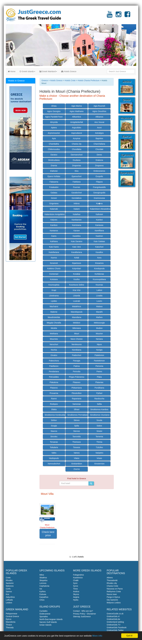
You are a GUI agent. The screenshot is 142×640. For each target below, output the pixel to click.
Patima (77, 366)
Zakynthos (10, 597)
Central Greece (12, 616)
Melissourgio (99, 323)
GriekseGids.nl (113, 616)
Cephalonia (44, 586)
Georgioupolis (99, 193)
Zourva (77, 469)
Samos (9, 591)
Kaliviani (99, 214)
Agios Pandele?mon (54, 117)
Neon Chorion (77, 339)
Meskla (54, 328)
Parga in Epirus (113, 597)
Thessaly (10, 627)
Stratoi (99, 431)
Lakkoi (99, 290)
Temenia (99, 436)
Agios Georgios (54, 111)
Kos (7, 594)
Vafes (53, 453)
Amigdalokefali (76, 122)
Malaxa (99, 306)
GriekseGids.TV (114, 625)
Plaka (99, 377)
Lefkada (9, 600)
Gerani (54, 198)
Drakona (99, 160)
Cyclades (44, 611)
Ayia (54, 138)
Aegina (76, 597)
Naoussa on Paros (115, 589)
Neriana (99, 339)
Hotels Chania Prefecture (88, 80)
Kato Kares (54, 247)
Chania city (76, 144)
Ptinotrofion (77, 393)
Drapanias (76, 165)
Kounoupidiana (99, 279)
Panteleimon (99, 361)
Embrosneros (99, 171)
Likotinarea (54, 295)
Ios (41, 589)
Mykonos (10, 586)
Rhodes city (112, 583)
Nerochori (54, 344)
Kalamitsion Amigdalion (55, 214)
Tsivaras (76, 447)
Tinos (75, 589)
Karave (76, 230)
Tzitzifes (99, 447)
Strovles (53, 436)
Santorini (9, 583)
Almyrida (54, 122)
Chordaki (99, 149)
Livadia (99, 295)
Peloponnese (11, 613)
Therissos (76, 442)
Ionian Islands (45, 625)
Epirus (8, 619)
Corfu (8, 589)
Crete (8, 577)
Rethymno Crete (114, 591)
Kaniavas (99, 225)
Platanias (99, 382)
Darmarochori (77, 155)
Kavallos (99, 252)
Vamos (77, 453)
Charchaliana (99, 144)
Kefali (76, 258)
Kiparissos (76, 263)
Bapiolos (99, 138)
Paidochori (76, 355)
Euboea (43, 594)
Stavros (54, 431)
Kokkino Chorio (53, 268)
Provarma (54, 393)
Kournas (99, 285)
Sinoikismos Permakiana (77, 415)
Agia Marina (76, 106)
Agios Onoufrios (99, 111)
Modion (99, 328)
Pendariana (54, 371)
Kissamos (99, 263)
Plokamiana (77, 388)
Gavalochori (76, 193)
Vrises (99, 458)
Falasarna (54, 182)
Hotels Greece (68, 71)
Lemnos (43, 583)
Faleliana (77, 182)
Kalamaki (54, 209)
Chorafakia (76, 149)
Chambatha (54, 144)
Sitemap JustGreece (82, 616)
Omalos (53, 355)
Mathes (99, 317)
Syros (75, 586)
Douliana (76, 160)
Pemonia (99, 366)
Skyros (76, 594)
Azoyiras (76, 138)
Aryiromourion (54, 133)
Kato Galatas (99, 241)
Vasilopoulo (54, 458)
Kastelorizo (78, 577)
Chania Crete (112, 586)
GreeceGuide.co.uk (115, 613)
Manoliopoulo (76, 312)
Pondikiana (99, 388)
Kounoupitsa (54, 285)
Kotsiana (54, 279)
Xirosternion (99, 464)
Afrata (53, 106)
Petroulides (54, 377)
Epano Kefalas (54, 176)
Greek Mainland (48, 71)
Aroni (99, 127)
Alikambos (76, 117)
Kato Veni (76, 247)
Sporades (44, 616)
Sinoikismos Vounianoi (99, 415)
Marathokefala (54, 317)
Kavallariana (76, 252)
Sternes (76, 431)
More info (97, 635)
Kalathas (76, 214)
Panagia (76, 361)
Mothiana (54, 333)
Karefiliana (99, 230)
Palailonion (99, 355)
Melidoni (76, 323)
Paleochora (54, 361)
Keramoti (54, 263)
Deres (99, 155)
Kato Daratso (76, 241)
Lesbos (9, 603)
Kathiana (54, 241)
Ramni (54, 398)
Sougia (54, 426)
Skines (76, 420)
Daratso (53, 155)
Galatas (53, 193)
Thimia (99, 442)
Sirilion (54, 420)
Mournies (54, 339)
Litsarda (76, 295)
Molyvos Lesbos (114, 603)
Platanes (76, 382)
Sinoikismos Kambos (99, 409)
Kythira (43, 591)
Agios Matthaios (77, 111)
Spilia (76, 426)
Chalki (75, 580)
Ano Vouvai (99, 122)
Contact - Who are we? (83, 611)
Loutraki (76, 301)
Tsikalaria (54, 447)
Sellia (99, 404)
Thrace (9, 625)
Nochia (54, 350)
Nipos (99, 344)
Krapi (54, 290)
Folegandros (78, 575)
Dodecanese (45, 614)
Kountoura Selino (76, 285)
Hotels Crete (70, 80)
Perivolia (76, 371)
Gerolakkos (77, 198)
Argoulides (76, 127)
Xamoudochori (54, 464)
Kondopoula (99, 268)
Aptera (54, 127)
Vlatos (76, 458)
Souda (99, 420)
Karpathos (44, 597)
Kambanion (77, 220)
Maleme (53, 312)
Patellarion (53, 366)
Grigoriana (53, 203)
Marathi (99, 312)
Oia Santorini (112, 600)
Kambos (53, 225)
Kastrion (99, 236)
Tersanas (54, 442)
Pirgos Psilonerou (76, 377)
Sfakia (54, 409)
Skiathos (43, 577)
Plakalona (54, 382)
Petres (99, 371)
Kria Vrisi (77, 290)
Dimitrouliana (54, 160)
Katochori (99, 247)
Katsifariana (54, 252)
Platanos (54, 388)
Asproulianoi (76, 133)
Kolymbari (76, 268)
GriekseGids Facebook (116, 627)
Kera (99, 258)
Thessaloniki (112, 580)
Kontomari (54, 274)
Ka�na (99, 203)
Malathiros (76, 306)
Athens (110, 577)
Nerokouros (77, 344)
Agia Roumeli (99, 106)
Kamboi (99, 220)
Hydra (75, 600)
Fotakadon (53, 187)
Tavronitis (77, 436)
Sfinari (76, 409)
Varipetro (99, 453)
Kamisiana (76, 225)
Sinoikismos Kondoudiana (55, 415)
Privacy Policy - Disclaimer (84, 614)
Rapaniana (76, 398)
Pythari (99, 393)
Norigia (99, 350)
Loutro (99, 301)
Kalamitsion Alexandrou (100, 209)
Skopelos (44, 580)
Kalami (77, 209)
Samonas (77, 404)
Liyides (54, 301)
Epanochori (77, 176)
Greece (45, 80)
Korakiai (76, 274)
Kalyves (53, 220)
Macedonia (10, 622)
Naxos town (112, 594)
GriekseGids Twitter (115, 630)
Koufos (77, 279)
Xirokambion (76, 464)
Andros (76, 591)
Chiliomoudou (54, 149)
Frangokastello (99, 187)
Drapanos (99, 165)
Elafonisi (54, 171)
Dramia (54, 165)
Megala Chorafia (54, 323)
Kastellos (77, 236)
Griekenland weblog (115, 622)
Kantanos (54, 230)
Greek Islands (27, 71)
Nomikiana (76, 350)
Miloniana (76, 328)
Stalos (99, 426)
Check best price (48, 534)
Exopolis (99, 176)
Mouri (76, 333)
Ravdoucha (99, 398)
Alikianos (99, 117)
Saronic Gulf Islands (48, 622)
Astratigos (99, 133)
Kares (53, 236)
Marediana (76, 317)
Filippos (99, 182)
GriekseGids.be (113, 619)
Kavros (54, 258)
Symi (75, 583)
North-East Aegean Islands (51, 619)
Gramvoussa (99, 198)
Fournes (76, 187)
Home (11, 71)
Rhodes (9, 580)
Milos (42, 575)
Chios (42, 600)
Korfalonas (99, 274)
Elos (76, 171)
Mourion (99, 333)
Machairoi (54, 306)
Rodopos (54, 404)
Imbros (77, 203)
